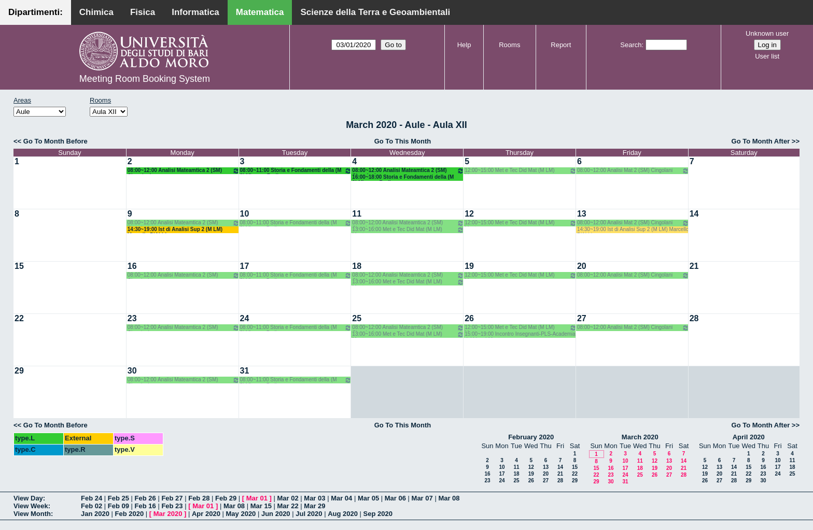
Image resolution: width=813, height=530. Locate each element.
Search (630, 45)
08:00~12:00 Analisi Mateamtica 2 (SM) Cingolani (184, 170)
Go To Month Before (55, 141)
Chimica (96, 12)
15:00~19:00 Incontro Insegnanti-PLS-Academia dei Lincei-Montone (520, 334)
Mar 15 (261, 506)
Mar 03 (314, 498)
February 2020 (531, 437)
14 (694, 213)
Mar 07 (422, 498)
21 (694, 266)
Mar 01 (257, 498)
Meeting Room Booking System (144, 79)
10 (244, 213)
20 (581, 266)
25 (356, 318)
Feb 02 (91, 506)
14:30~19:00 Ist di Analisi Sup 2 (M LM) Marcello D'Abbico (175, 229)
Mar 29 (314, 506)
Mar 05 (368, 498)
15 (19, 266)
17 (244, 266)
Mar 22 (288, 506)
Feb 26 (145, 498)
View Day (28, 498)
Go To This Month (402, 141)
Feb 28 (198, 498)
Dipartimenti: (35, 12)
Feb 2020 (129, 514)
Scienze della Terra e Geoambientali (375, 12)
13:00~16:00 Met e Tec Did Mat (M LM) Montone (408, 229)
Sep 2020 (378, 514)
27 (581, 318)
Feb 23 (172, 506)
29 (19, 370)
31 (244, 370)
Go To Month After (761, 141)
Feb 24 (91, 498)
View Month (32, 514)
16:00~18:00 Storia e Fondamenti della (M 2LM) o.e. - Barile (403, 177)
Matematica (260, 12)
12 (469, 213)
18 (356, 266)
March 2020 (640, 437)
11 (356, 213)
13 (581, 213)
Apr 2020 (206, 514)
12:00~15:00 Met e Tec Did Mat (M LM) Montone (521, 170)
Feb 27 (172, 498)
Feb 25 (118, 498)
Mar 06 (395, 498)
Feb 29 (225, 498)
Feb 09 (118, 506)
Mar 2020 (168, 514)
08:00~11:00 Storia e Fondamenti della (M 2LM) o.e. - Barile (296, 170)
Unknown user (767, 33)
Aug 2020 (343, 514)
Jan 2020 (95, 514)
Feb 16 (145, 506)
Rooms (509, 45)
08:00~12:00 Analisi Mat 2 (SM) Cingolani (633, 170)
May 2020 (241, 514)
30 (132, 370)
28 (694, 318)
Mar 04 (341, 498)
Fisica (142, 12)
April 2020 (749, 437)
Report (561, 45)
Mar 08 (448, 498)
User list (767, 56)
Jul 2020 (309, 514)
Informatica (195, 12)
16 (132, 266)
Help (464, 45)
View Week (30, 506)
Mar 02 (288, 498)
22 (19, 318)
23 (132, 318)
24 (244, 318)
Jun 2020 (275, 514)
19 (469, 266)
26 (469, 318)
